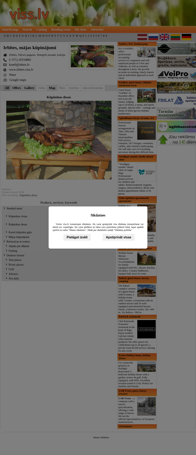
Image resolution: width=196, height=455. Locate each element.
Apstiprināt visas (118, 237)
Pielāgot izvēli (77, 237)
